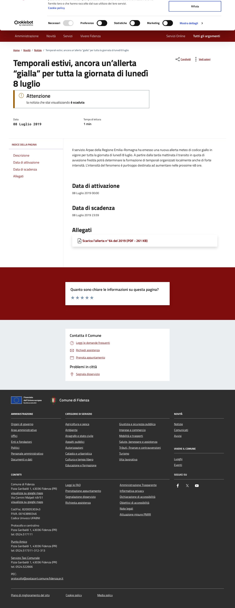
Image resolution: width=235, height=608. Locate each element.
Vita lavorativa (128, 459)
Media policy (105, 595)
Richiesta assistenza (78, 502)
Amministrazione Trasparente (138, 485)
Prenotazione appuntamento (83, 491)
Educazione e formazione (80, 465)
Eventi (178, 465)
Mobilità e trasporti (131, 436)
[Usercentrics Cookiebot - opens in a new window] (24, 51)
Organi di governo (22, 424)
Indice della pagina (36, 144)
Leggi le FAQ (73, 485)
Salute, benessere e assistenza (138, 441)
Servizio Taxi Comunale (25, 558)
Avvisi (178, 436)
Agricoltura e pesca (77, 424)
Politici (15, 447)
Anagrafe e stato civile (79, 436)
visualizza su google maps (27, 493)
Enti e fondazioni (21, 441)
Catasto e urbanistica (78, 453)
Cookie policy (56, 35)
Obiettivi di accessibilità (134, 502)
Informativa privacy (132, 491)
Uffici (14, 436)
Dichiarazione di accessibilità (137, 496)
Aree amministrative (24, 430)
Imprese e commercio (132, 430)
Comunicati (181, 430)
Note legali (126, 508)
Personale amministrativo (27, 453)
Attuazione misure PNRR (135, 514)
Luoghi (178, 459)
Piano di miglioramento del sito (30, 595)
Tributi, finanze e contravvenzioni (140, 447)
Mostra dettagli (189, 51)
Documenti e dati (21, 459)
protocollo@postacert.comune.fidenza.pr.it (37, 578)
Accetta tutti (195, 10)
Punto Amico (19, 541)
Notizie (178, 424)
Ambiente (71, 430)
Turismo (124, 453)
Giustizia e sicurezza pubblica (137, 424)
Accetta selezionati (195, 22)
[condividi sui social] (182, 59)
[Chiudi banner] (229, 5)
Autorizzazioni (74, 447)
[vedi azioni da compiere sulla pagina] (201, 59)
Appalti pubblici (74, 441)
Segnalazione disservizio (80, 496)
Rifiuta (195, 34)
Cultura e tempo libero (79, 459)
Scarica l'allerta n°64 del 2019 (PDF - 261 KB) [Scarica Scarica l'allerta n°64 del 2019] (115, 240)
